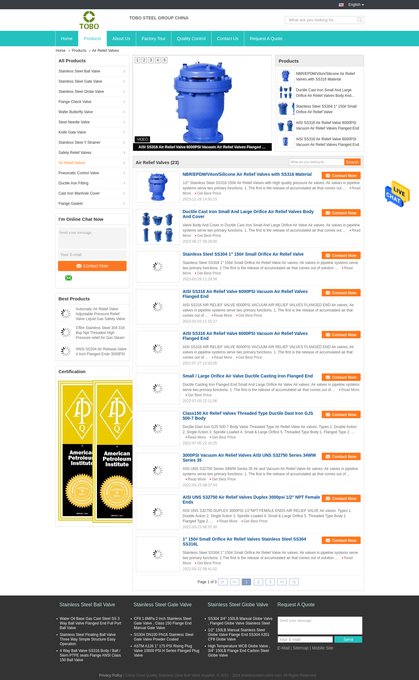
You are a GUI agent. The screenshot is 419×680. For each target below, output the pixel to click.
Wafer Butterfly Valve (76, 112)
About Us (121, 38)
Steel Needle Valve (74, 122)
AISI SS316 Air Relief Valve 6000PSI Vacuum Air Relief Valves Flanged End (203, 147)
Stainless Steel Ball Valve (79, 71)
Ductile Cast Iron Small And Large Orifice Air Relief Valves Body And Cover (324, 93)
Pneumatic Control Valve (79, 173)
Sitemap (300, 647)
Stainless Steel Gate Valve (80, 81)
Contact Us (227, 38)
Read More (223, 315)
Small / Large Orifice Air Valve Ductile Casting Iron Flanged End (248, 375)
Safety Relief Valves (75, 152)
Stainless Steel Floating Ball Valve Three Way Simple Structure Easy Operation (88, 639)
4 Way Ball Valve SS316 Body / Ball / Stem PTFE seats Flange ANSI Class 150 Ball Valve (90, 655)
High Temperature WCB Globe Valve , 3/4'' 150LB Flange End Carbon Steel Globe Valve (239, 650)
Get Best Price (209, 193)
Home (67, 38)
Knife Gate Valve (72, 132)
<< (235, 582)
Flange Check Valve (75, 102)
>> (282, 582)
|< (222, 582)
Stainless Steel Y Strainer (80, 142)
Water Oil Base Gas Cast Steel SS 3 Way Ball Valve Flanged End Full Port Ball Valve (90, 623)
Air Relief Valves (72, 163)
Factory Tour (154, 38)
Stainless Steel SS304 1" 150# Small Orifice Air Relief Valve (326, 109)
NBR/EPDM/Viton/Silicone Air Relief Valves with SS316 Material (325, 76)
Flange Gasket (71, 203)
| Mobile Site (321, 647)
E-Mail (284, 647)
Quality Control (191, 38)
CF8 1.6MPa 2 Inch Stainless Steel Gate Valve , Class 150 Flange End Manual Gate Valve (163, 623)
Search (360, 20)
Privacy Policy (110, 675)
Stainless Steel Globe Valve (81, 91)
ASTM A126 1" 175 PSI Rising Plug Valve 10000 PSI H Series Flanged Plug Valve (166, 650)
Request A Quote (266, 38)
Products (92, 38)
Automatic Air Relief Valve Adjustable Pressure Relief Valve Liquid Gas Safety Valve (100, 314)
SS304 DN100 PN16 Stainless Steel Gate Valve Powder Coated (164, 637)
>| (293, 582)
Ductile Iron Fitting (74, 183)
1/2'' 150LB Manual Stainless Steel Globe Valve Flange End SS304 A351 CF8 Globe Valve (239, 634)
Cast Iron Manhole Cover (79, 193)
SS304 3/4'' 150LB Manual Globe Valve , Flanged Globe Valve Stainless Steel (240, 620)
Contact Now (92, 265)
